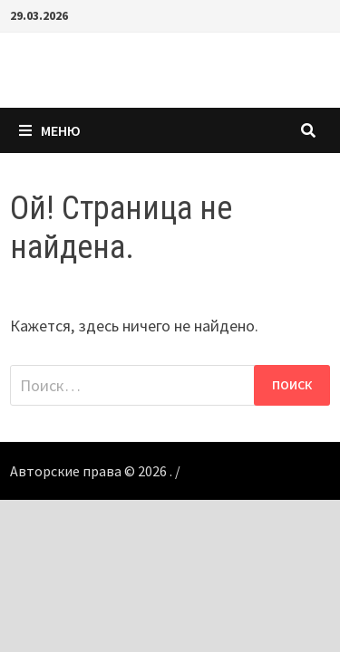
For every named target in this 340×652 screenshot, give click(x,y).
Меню (50, 130)
